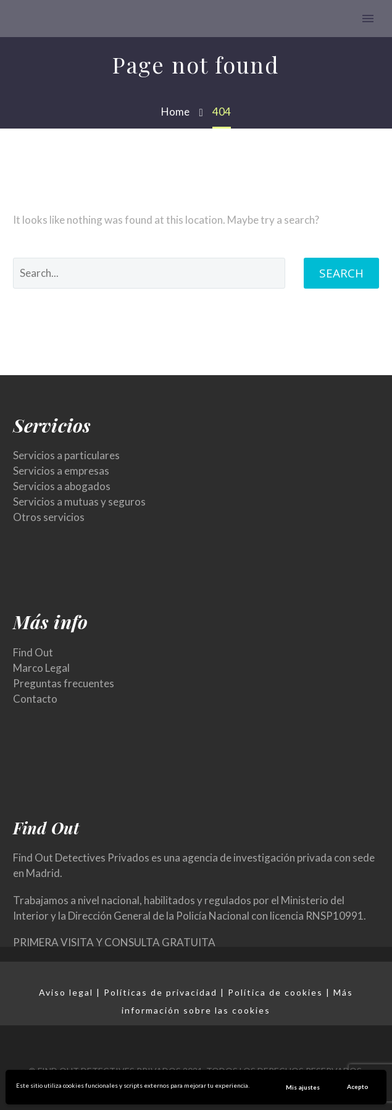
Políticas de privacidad (160, 992)
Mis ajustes (303, 1087)
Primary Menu (367, 18)
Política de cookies (275, 992)
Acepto (358, 1086)
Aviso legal (66, 992)
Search (341, 273)
